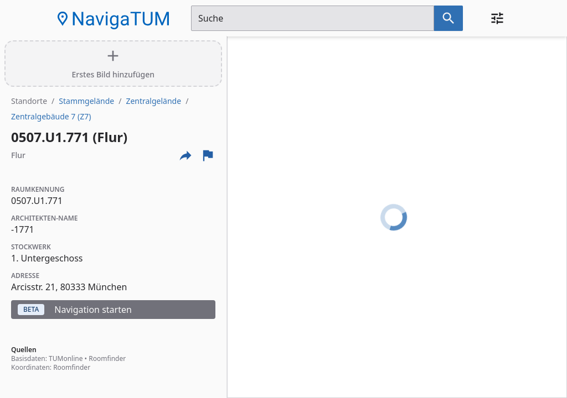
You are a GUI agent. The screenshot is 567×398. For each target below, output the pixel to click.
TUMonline (66, 358)
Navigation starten (75, 309)
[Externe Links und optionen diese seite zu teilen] (185, 155)
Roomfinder (107, 358)
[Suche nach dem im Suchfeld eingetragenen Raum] (448, 18)
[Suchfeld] (313, 18)
